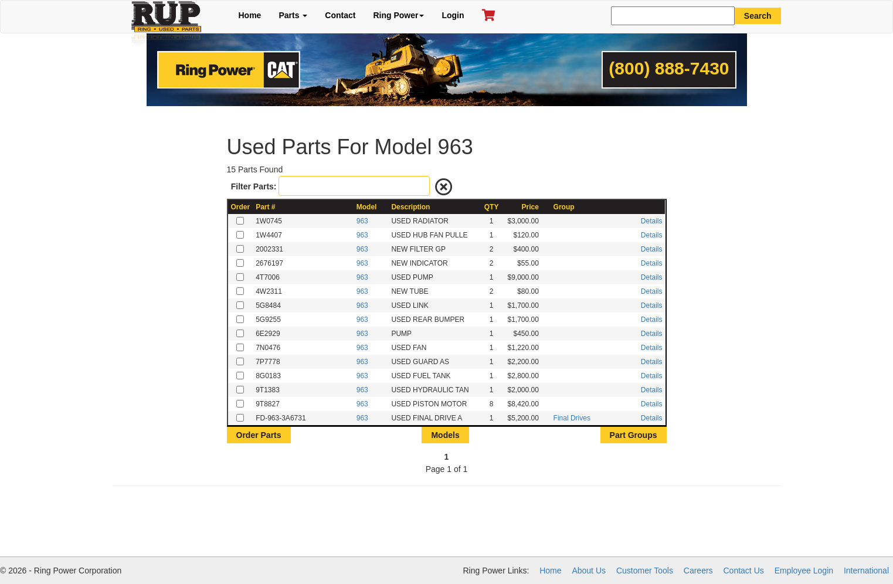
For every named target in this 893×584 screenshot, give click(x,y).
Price (530, 207)
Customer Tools (644, 570)
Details (652, 221)
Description (410, 207)
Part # (265, 207)
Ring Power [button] (398, 15)
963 (362, 221)
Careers (698, 570)
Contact (340, 15)
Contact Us (744, 570)
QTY (491, 207)
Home (250, 15)
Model (366, 207)
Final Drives (572, 418)
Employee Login (804, 570)
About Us (589, 570)
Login (453, 15)
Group (564, 207)
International (866, 570)
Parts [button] (293, 15)
